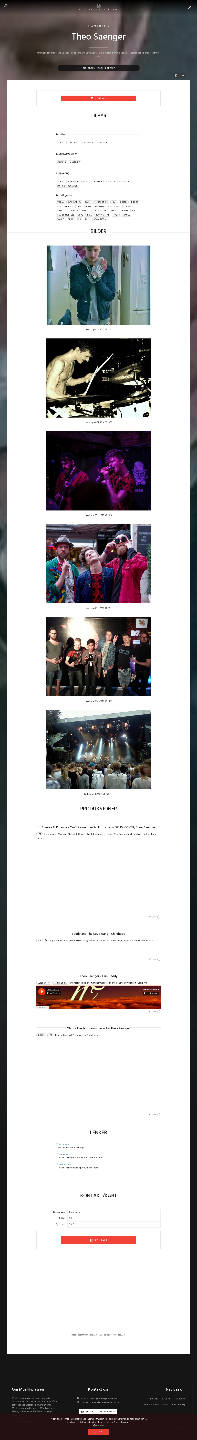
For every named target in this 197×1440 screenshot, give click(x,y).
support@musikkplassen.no (105, 1402)
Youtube (63, 1154)
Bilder (91, 68)
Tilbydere (180, 1399)
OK (98, 1432)
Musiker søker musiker (156, 1405)
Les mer (98, 1425)
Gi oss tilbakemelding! (98, 1411)
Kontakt (110, 68)
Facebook (64, 1144)
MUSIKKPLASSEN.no (98, 7)
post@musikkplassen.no (104, 1399)
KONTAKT (98, 1240)
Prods (100, 68)
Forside (154, 1399)
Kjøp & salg (178, 1405)
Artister (166, 1399)
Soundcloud (65, 1164)
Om (84, 68)
